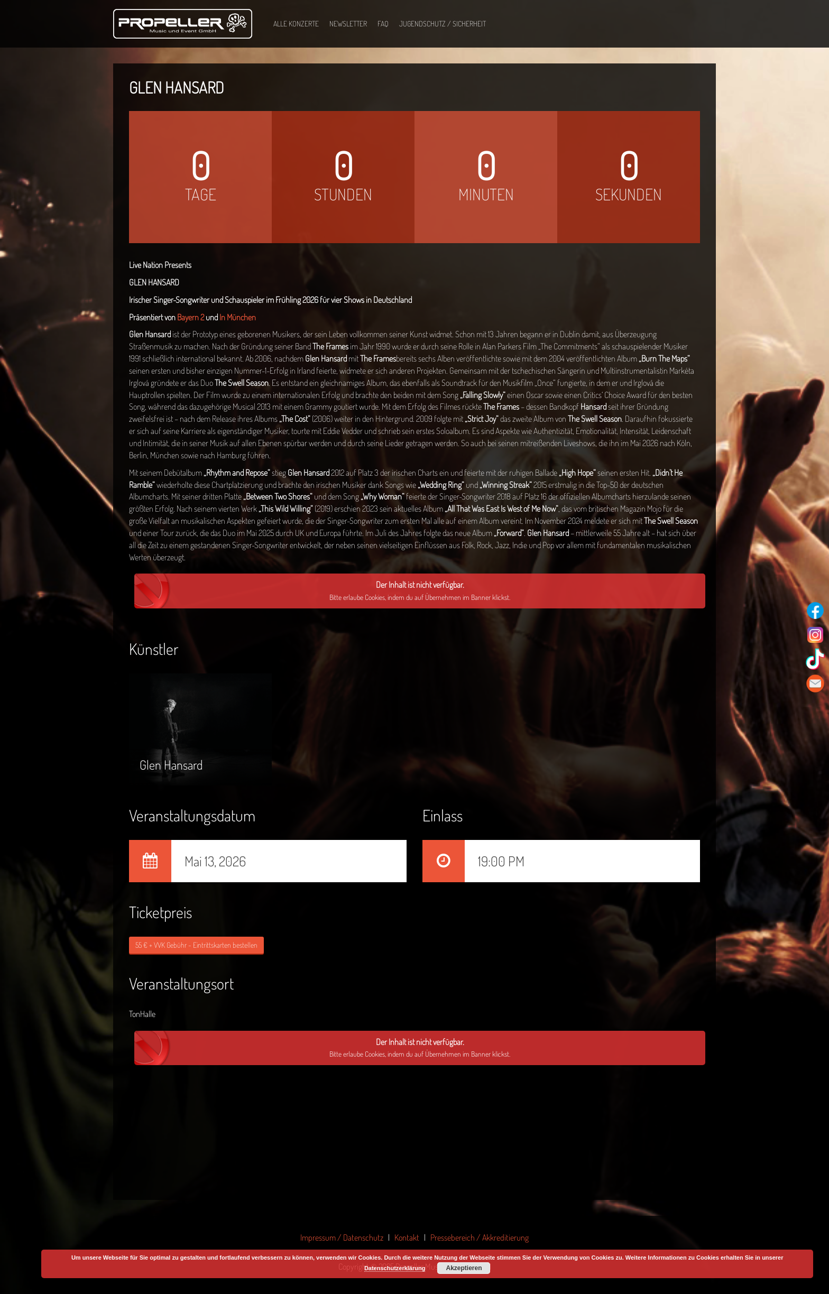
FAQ (383, 23)
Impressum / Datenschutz (341, 1237)
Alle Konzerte (296, 23)
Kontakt (406, 1237)
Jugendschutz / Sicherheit (442, 23)
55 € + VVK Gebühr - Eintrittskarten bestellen (196, 944)
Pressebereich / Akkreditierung (479, 1237)
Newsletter (348, 23)
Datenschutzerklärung (395, 1268)
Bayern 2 (190, 317)
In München (237, 317)
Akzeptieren (464, 1268)
